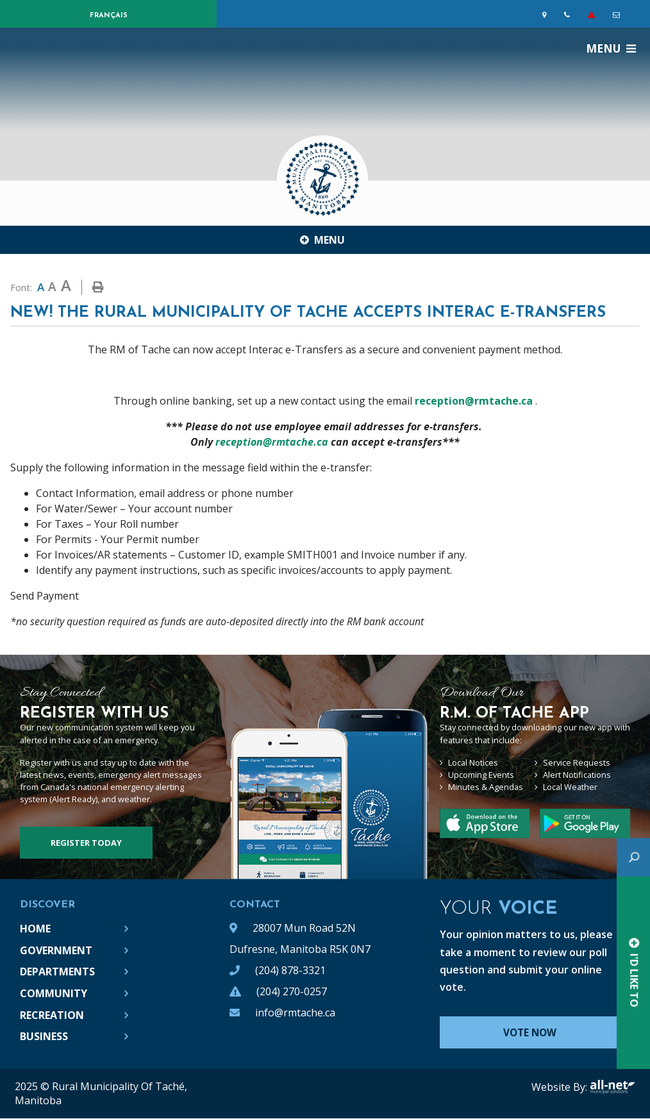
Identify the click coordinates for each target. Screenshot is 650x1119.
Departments (57, 971)
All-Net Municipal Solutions (612, 1088)
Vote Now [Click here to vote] (535, 1033)
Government (56, 950)
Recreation (52, 1015)
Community (53, 993)
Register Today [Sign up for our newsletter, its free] (86, 842)
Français (109, 15)
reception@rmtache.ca (474, 401)
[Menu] (611, 48)
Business (44, 1036)
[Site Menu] (325, 240)
